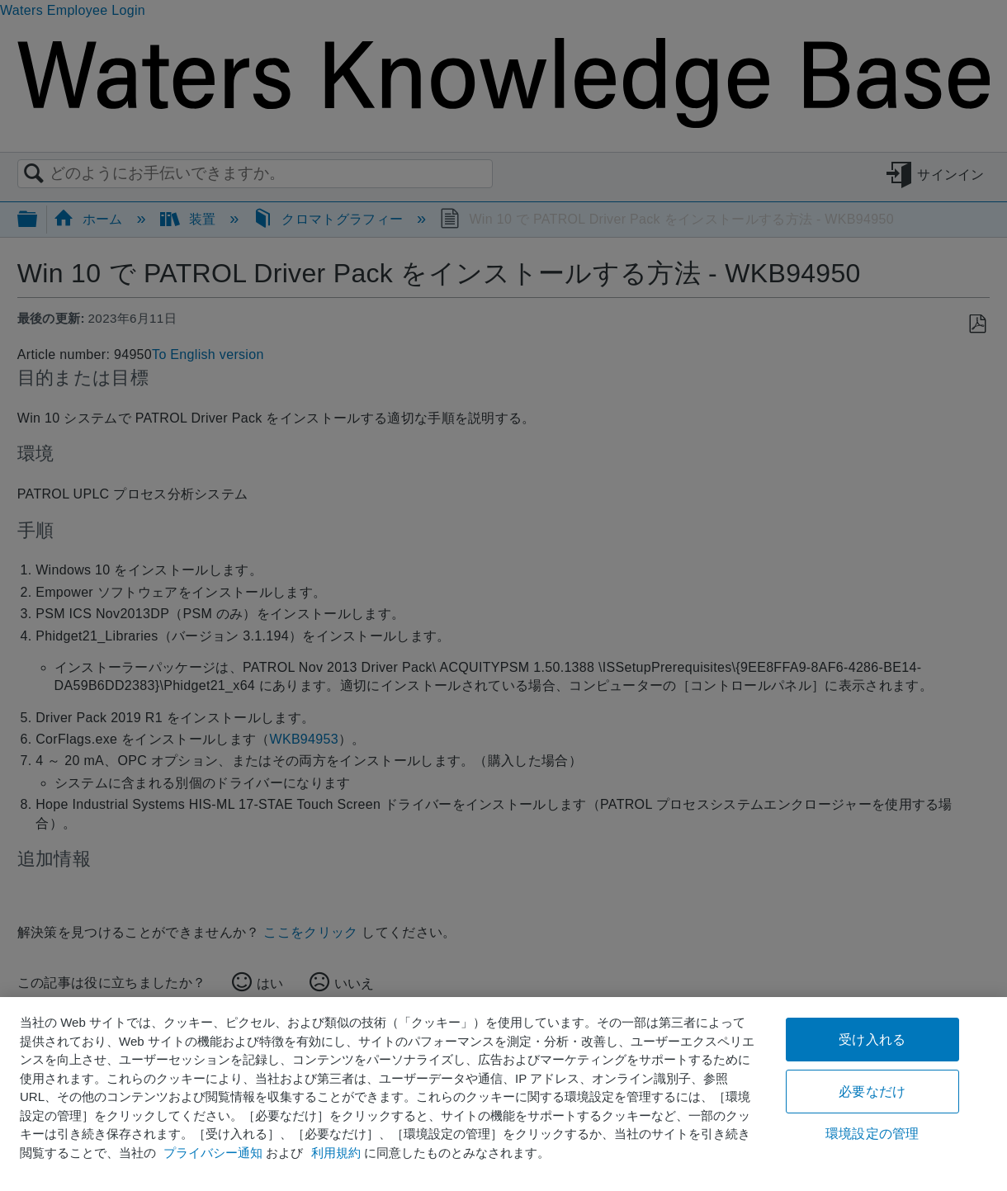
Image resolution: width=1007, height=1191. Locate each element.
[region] (503, 1094)
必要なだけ (872, 1092)
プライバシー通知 (212, 1153)
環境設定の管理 (872, 1134)
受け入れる (872, 1040)
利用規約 (336, 1153)
